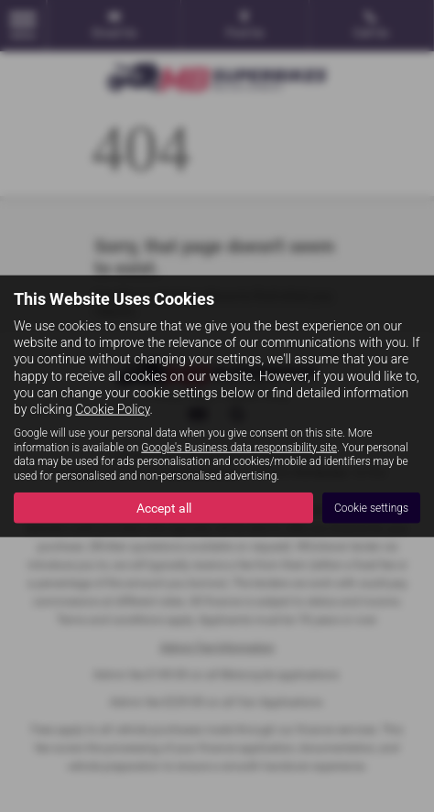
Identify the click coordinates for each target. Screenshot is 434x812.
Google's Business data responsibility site (239, 446)
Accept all (163, 508)
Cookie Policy (112, 409)
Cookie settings (371, 507)
